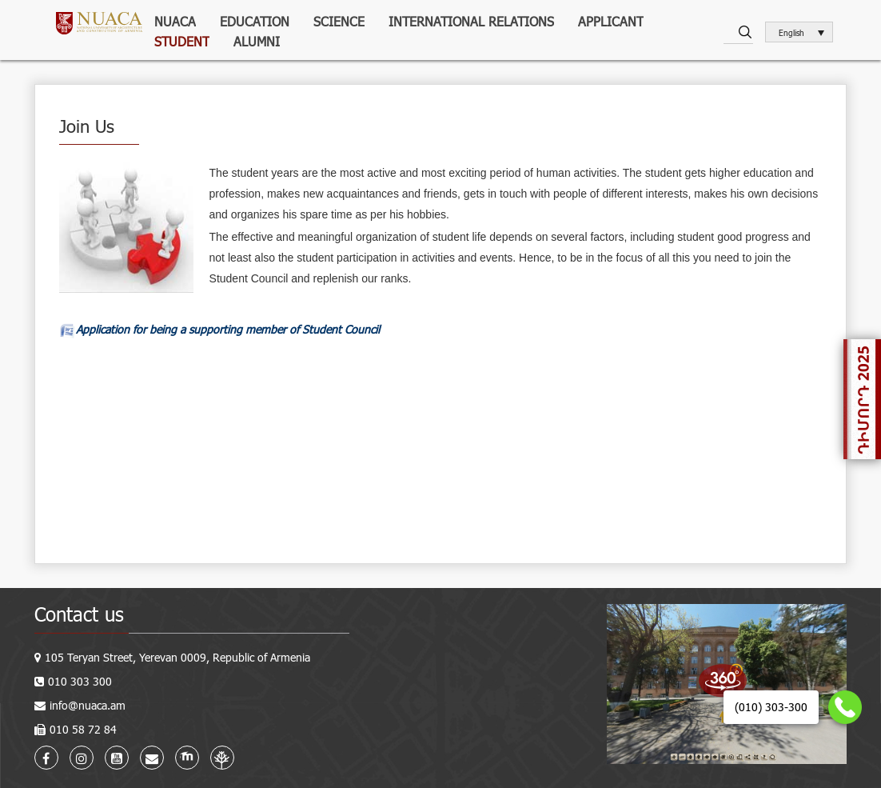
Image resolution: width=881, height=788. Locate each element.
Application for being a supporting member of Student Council (228, 329)
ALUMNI (256, 41)
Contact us (79, 614)
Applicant (611, 21)
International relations (471, 21)
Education (254, 21)
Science (339, 21)
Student (181, 41)
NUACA (175, 21)
